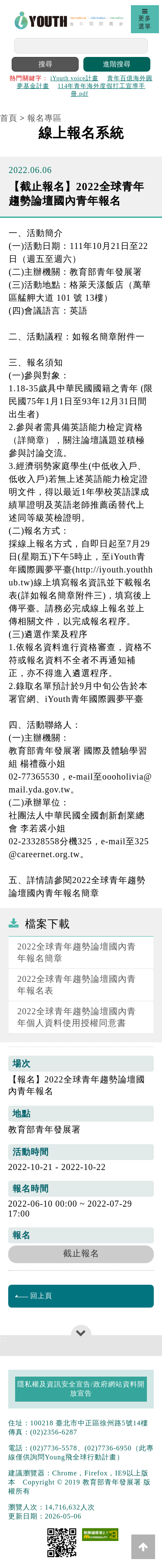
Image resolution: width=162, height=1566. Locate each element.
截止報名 (81, 1253)
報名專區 (44, 118)
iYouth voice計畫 (74, 78)
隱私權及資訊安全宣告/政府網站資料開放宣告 (80, 1388)
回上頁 (33, 1295)
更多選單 (144, 19)
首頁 (8, 118)
